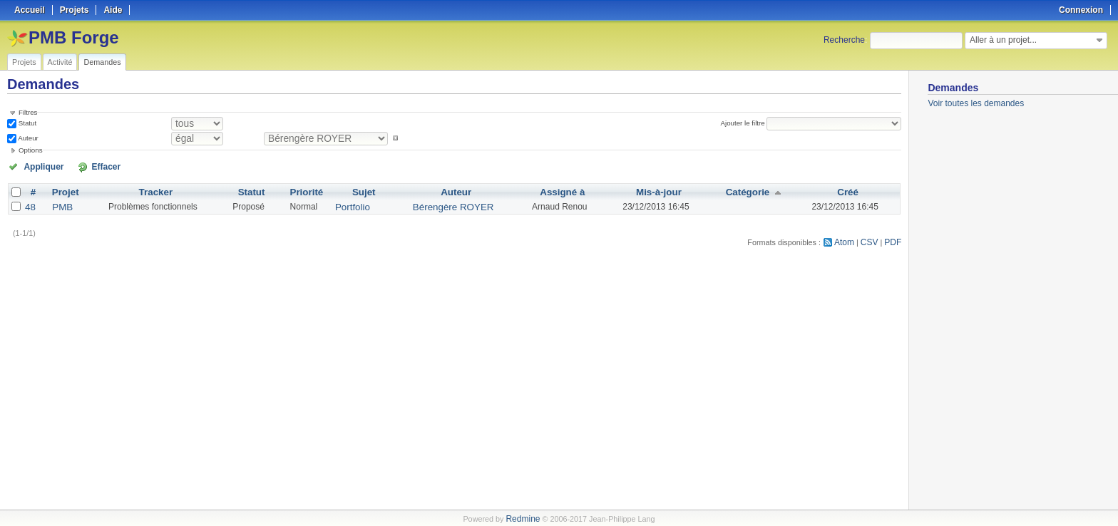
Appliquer (37, 166)
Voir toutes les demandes (976, 103)
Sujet (364, 191)
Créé (846, 191)
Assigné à (555, 191)
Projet (63, 191)
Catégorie (744, 191)
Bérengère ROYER (448, 205)
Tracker (155, 191)
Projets (24, 62)
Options (31, 150)
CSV (872, 239)
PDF (894, 239)
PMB (60, 205)
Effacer (86, 166)
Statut (26, 123)
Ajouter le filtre (746, 123)
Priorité (309, 191)
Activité (60, 62)
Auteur (27, 138)
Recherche (844, 40)
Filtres (28, 112)
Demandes (101, 62)
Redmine (523, 518)
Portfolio (352, 205)
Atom (849, 239)
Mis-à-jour (655, 191)
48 (29, 205)
